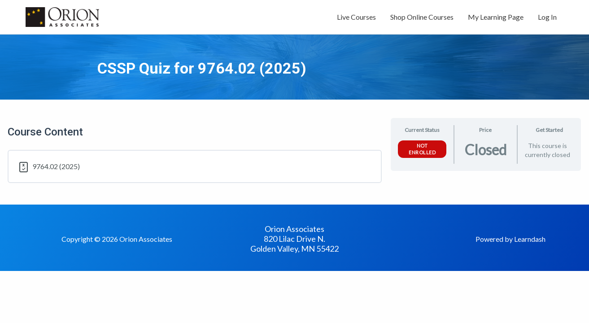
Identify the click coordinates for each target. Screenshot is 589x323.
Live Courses (356, 17)
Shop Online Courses (422, 17)
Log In (547, 17)
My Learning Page (496, 17)
